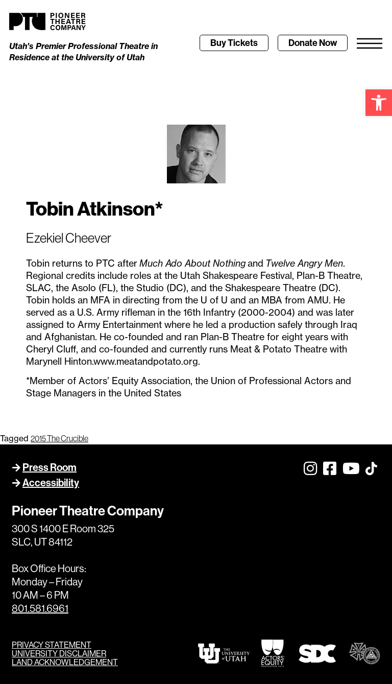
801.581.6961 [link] (40, 609)
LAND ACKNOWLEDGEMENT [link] (65, 662)
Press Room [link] (49, 467)
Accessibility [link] (50, 483)
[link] (378, 102)
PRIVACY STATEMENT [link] (51, 645)
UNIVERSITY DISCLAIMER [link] (59, 653)
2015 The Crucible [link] (59, 438)
